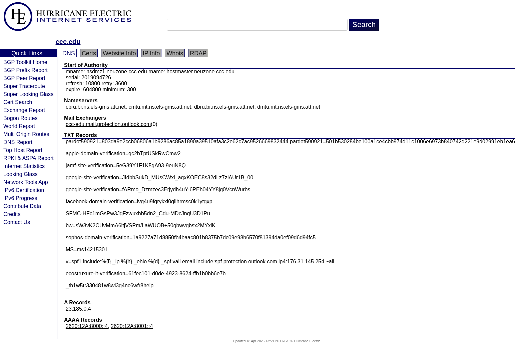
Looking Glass (20, 174)
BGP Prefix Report (25, 70)
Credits (11, 214)
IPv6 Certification (23, 190)
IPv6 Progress (20, 198)
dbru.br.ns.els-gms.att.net (224, 107)
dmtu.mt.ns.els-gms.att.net (288, 107)
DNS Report (17, 142)
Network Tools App (25, 182)
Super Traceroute (24, 86)
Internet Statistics (24, 166)
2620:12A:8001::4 (132, 326)
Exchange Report (24, 110)
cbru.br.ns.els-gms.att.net (96, 107)
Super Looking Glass (28, 94)
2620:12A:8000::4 (87, 326)
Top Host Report (22, 150)
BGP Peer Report (24, 78)
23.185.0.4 (78, 309)
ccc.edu (68, 41)
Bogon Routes (20, 118)
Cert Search (17, 102)
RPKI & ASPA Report (28, 158)
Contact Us (16, 222)
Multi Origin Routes (26, 134)
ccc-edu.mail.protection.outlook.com (108, 124)
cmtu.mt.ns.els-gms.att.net (159, 107)
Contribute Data (22, 206)
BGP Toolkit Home (25, 62)
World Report (19, 126)
